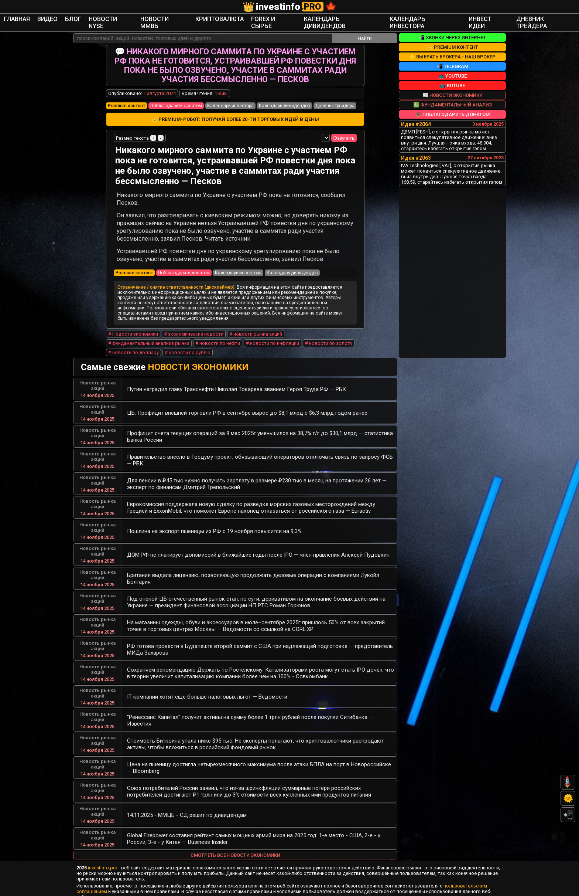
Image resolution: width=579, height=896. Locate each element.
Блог (122, 18)
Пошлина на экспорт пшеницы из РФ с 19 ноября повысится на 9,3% (214, 523)
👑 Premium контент (452, 38)
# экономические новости (193, 326)
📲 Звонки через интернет (452, 28)
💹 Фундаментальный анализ (452, 96)
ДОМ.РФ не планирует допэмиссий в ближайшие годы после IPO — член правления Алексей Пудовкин (258, 547)
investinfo (290, 6)
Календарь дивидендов (332, 18)
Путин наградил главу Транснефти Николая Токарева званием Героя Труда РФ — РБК (236, 382)
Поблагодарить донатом (176, 96)
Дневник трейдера (490, 18)
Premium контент (126, 96)
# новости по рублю (187, 345)
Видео (101, 18)
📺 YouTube (452, 67)
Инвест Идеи (445, 18)
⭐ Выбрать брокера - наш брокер (452, 48)
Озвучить (340, 130)
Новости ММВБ (192, 18)
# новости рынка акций (255, 326)
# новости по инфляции (272, 336)
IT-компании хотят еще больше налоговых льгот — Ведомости (207, 689)
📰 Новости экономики (452, 86)
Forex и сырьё (278, 18)
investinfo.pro (102, 860)
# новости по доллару (133, 345)
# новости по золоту (328, 336)
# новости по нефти (217, 336)
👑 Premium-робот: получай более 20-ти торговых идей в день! (235, 111)
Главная (76, 18)
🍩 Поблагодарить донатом (452, 105)
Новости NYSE (151, 18)
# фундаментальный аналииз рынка (148, 336)
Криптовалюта (235, 18)
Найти (364, 29)
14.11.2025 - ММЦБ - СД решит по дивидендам (187, 807)
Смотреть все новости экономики (235, 848)
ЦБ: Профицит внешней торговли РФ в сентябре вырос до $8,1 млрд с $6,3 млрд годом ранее (247, 405)
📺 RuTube (452, 76)
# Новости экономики (133, 326)
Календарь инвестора (396, 18)
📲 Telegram (452, 57)
